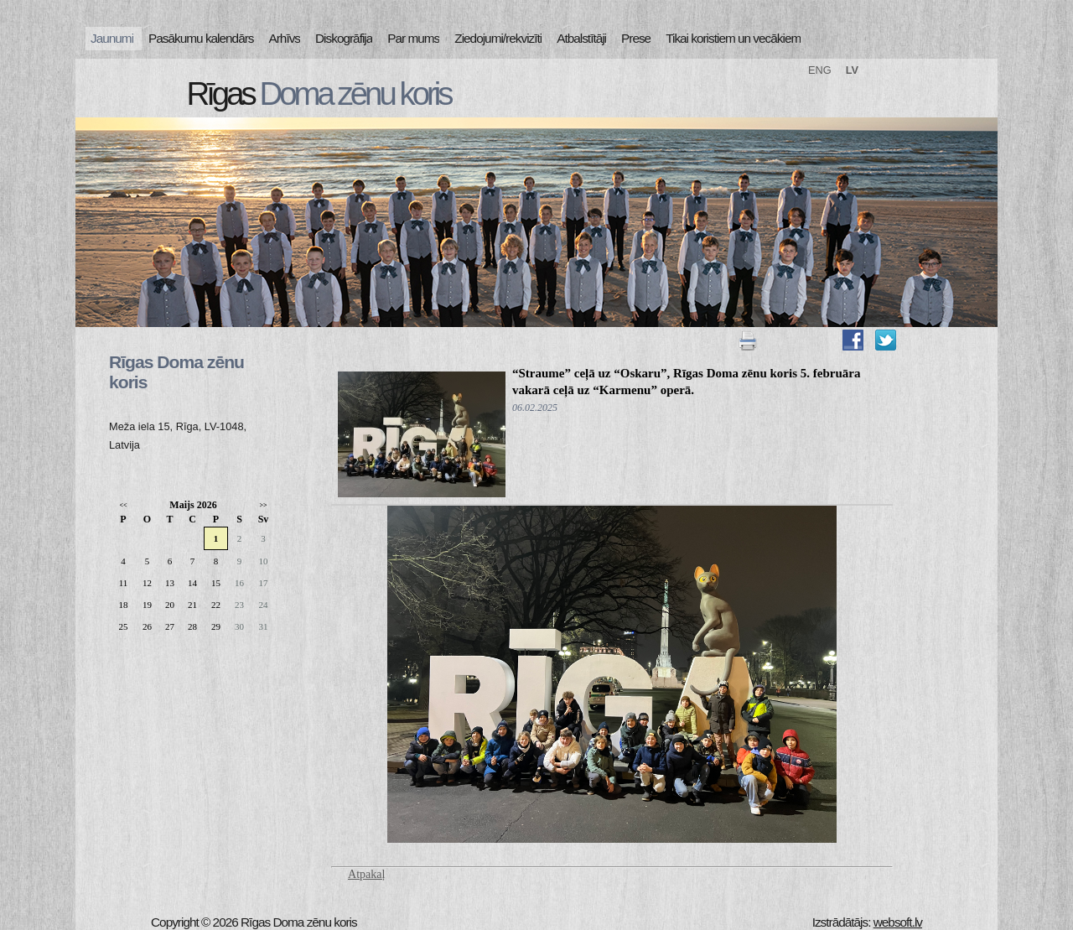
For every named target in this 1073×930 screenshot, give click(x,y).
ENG (820, 70)
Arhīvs (285, 38)
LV (852, 70)
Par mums (413, 38)
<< (123, 505)
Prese (636, 38)
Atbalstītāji (581, 38)
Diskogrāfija (343, 38)
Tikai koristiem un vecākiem (733, 38)
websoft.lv (897, 922)
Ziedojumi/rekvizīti (498, 38)
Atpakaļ (366, 874)
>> (263, 505)
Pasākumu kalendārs (200, 38)
